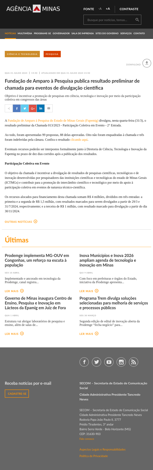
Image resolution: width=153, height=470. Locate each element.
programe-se (42, 33)
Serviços (126, 33)
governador (61, 33)
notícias (10, 33)
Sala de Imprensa (83, 33)
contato (139, 33)
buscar (137, 20)
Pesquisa (52, 54)
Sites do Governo (107, 33)
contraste (129, 9)
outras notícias (21, 221)
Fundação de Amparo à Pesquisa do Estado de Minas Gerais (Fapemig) (53, 120)
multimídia (25, 33)
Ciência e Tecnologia (22, 54)
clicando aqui (79, 139)
